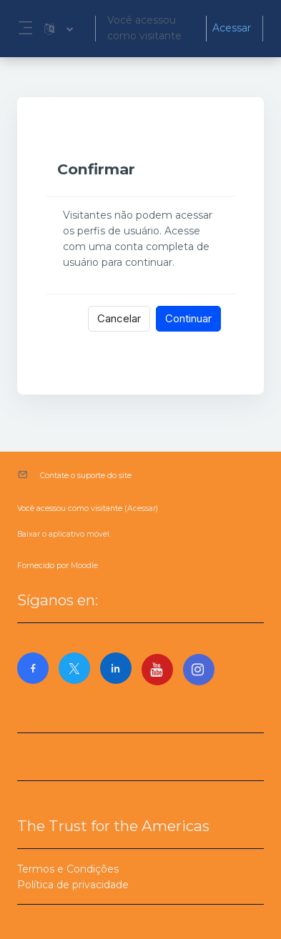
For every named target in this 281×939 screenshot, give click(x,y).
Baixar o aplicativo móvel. (64, 534)
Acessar (231, 27)
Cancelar (119, 318)
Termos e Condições (68, 869)
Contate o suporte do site (86, 475)
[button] (58, 28)
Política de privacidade (73, 884)
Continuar (188, 318)
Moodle (84, 565)
